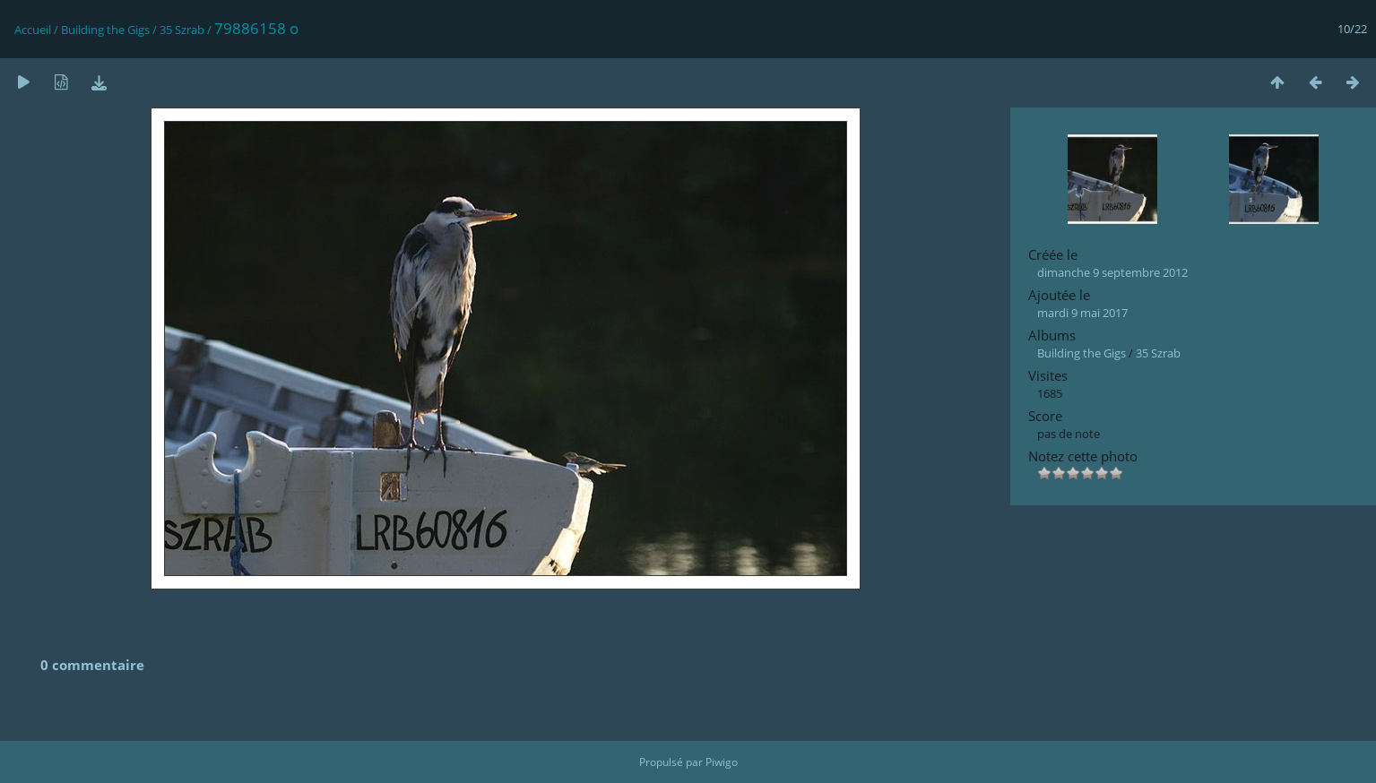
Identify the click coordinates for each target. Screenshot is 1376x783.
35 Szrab (182, 30)
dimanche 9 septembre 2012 (1112, 272)
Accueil (32, 30)
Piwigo (721, 762)
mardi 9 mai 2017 (1082, 313)
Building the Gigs (105, 30)
